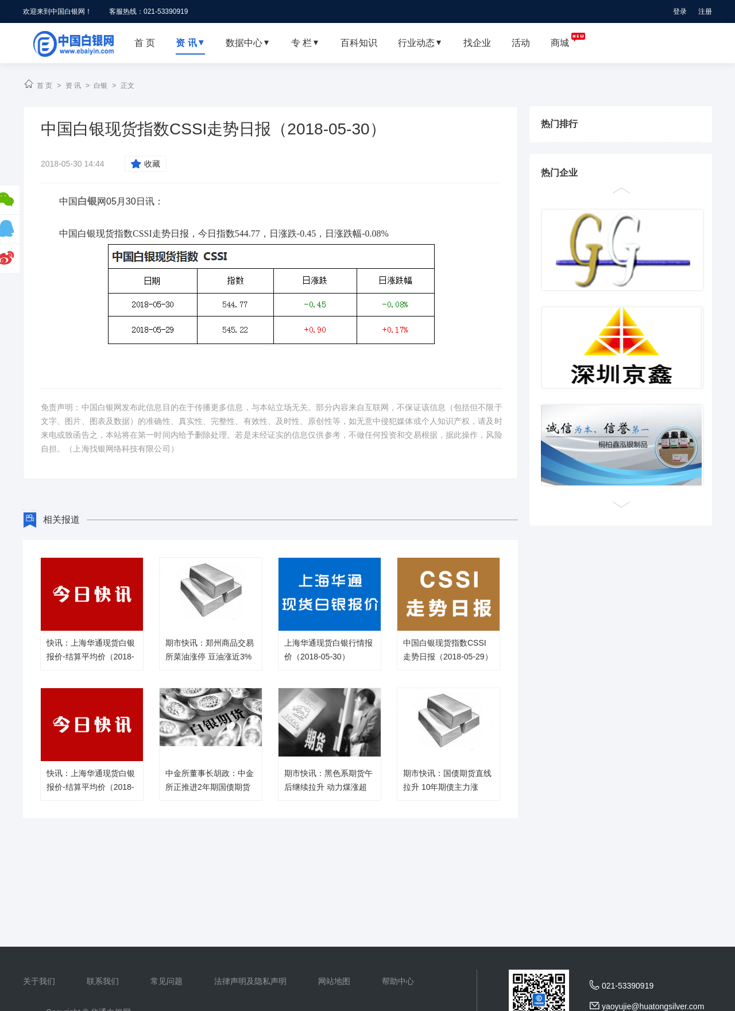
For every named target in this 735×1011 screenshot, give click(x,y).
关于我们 (39, 981)
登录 (680, 11)
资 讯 (73, 86)
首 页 (44, 86)
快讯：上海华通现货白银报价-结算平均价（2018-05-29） (91, 787)
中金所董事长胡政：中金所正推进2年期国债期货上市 (209, 787)
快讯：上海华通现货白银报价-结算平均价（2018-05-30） (91, 656)
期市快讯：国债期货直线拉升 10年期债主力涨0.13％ (447, 787)
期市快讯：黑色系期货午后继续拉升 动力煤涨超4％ (328, 787)
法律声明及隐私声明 (250, 981)
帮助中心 (398, 981)
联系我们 (103, 981)
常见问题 (166, 981)
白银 (100, 86)
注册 (705, 11)
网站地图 (334, 981)
